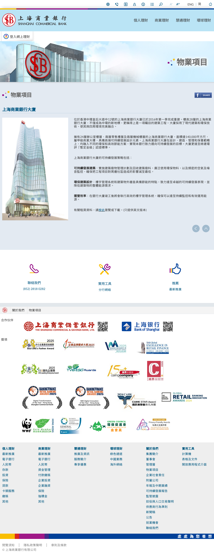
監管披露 (152, 496)
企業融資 (44, 485)
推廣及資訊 (82, 454)
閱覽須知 (8, 545)
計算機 (186, 454)
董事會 (150, 459)
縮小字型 (171, 4)
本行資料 (143, 4)
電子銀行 (8, 459)
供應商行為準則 (157, 507)
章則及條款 (59, 545)
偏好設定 (108, 4)
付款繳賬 (44, 475)
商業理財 (162, 20)
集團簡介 (152, 454)
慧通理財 (183, 20)
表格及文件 (189, 459)
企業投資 (44, 480)
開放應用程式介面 (194, 464)
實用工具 (188, 448)
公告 (149, 517)
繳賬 (5, 496)
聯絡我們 (117, 4)
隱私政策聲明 (33, 545)
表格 (152, 4)
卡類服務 (8, 491)
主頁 (210, 4)
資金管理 (44, 470)
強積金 (42, 496)
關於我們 (152, 448)
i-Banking (125, 4)
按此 (102, 210)
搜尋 (161, 4)
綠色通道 (116, 454)
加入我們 (134, 4)
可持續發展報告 (157, 491)
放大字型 (177, 4)
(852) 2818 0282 (34, 289)
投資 (5, 475)
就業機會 (152, 522)
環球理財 (204, 20)
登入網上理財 (20, 37)
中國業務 (116, 459)
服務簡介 (80, 459)
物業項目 (35, 310)
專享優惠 (80, 464)
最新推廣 (175, 289)
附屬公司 (152, 480)
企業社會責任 (155, 475)
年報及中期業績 (157, 485)
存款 (5, 470)
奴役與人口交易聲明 (160, 501)
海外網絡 (116, 464)
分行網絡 (105, 289)
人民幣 (6, 464)
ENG (191, 4)
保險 (5, 480)
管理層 (150, 464)
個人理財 (141, 20)
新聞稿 (150, 512)
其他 (5, 501)
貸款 (5, 485)
